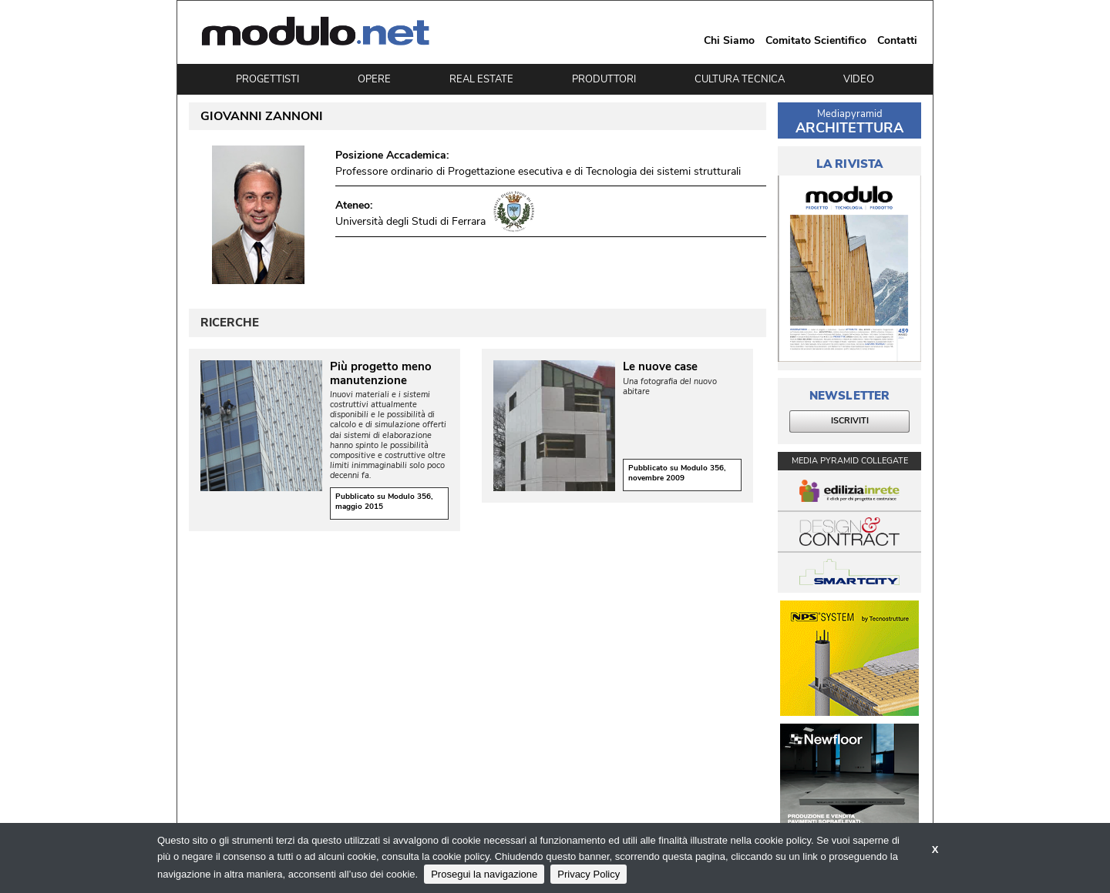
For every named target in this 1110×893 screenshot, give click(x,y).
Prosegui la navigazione (484, 874)
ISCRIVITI (850, 420)
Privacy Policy (588, 874)
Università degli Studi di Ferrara (410, 221)
